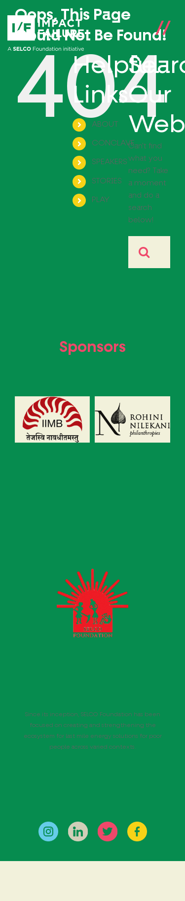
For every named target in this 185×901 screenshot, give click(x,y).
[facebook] (137, 825)
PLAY (101, 200)
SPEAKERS (109, 162)
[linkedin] (78, 825)
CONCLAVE (113, 143)
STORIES (107, 181)
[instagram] (48, 825)
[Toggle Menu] (163, 33)
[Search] (144, 252)
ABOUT (105, 125)
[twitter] (107, 825)
